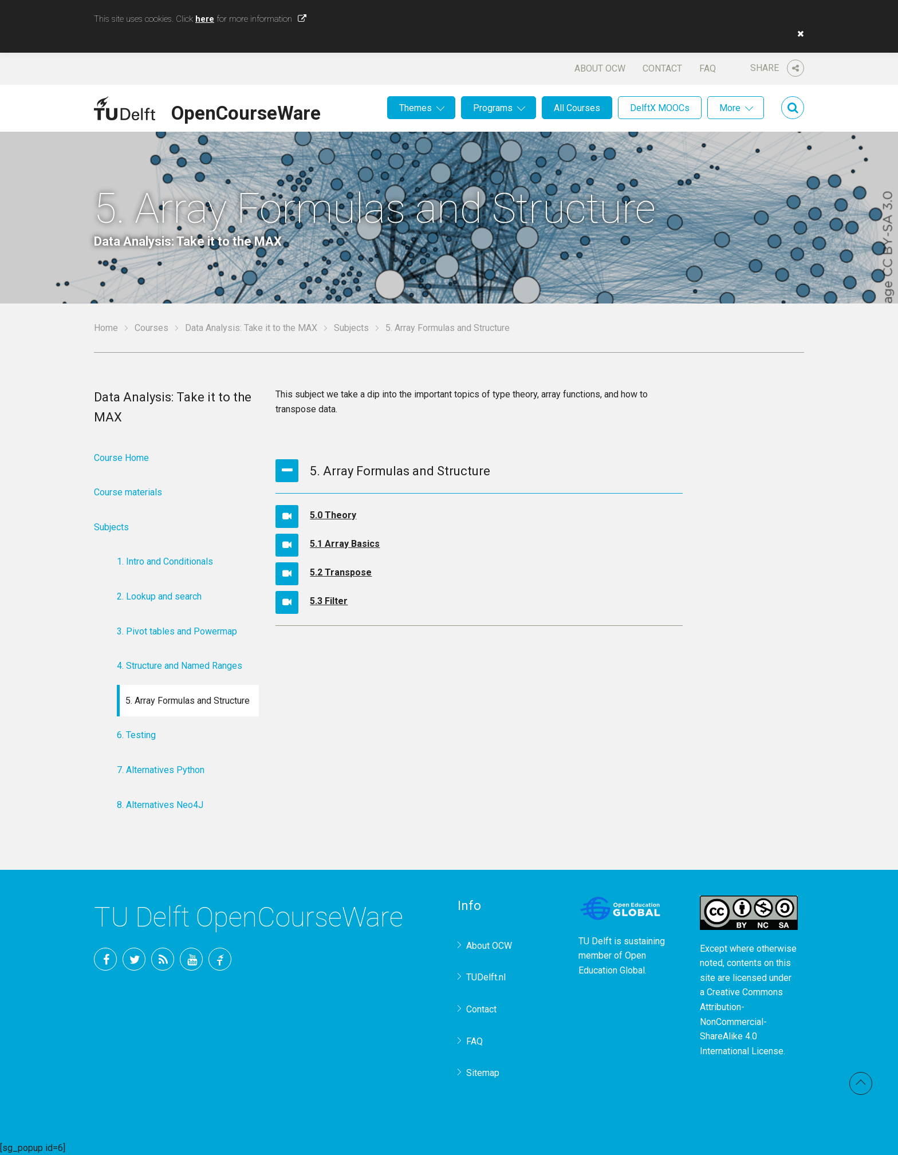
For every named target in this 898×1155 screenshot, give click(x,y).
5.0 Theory (333, 515)
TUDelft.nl (486, 977)
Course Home (121, 457)
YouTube (191, 959)
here (204, 19)
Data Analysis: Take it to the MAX (251, 327)
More (730, 108)
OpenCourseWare (246, 111)
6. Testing (136, 735)
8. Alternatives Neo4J (160, 804)
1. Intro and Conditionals (165, 561)
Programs (493, 108)
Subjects (351, 327)
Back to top (860, 1083)
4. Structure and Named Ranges (179, 665)
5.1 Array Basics (345, 543)
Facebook (105, 959)
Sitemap (482, 1072)
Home (106, 327)
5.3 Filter (329, 601)
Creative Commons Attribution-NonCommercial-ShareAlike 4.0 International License (741, 1021)
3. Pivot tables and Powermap (177, 631)
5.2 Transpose (341, 572)
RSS (162, 959)
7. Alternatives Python (160, 769)
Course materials (128, 492)
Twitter (134, 959)
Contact (662, 68)
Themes (415, 108)
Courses (151, 327)
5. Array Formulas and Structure (187, 700)
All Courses (577, 108)
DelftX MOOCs (660, 108)
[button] (797, 33)
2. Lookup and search (159, 596)
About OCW (599, 68)
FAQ (707, 68)
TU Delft (219, 959)
